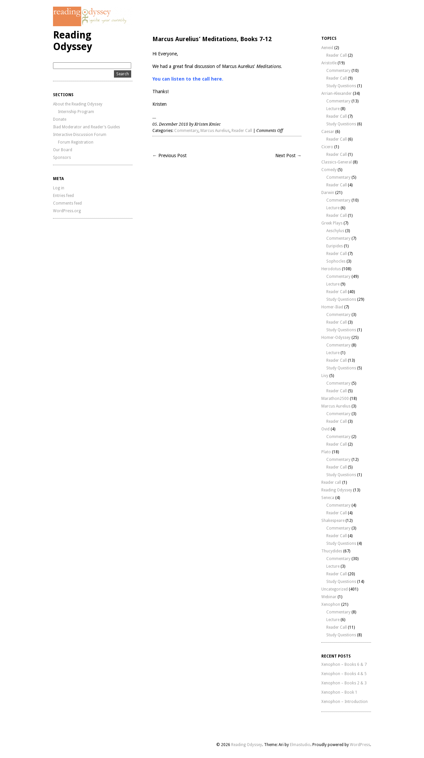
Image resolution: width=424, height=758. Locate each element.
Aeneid (327, 47)
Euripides (334, 246)
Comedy (329, 169)
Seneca (327, 497)
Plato (326, 452)
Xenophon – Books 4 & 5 (344, 673)
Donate (59, 119)
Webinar (329, 597)
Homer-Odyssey (335, 337)
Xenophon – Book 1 (339, 692)
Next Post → (288, 155)
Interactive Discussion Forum (79, 134)
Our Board (62, 150)
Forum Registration (75, 142)
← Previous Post (169, 155)
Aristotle (329, 63)
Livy (324, 375)
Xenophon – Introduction (344, 701)
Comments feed (67, 203)
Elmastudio (300, 744)
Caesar (327, 131)
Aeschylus (335, 230)
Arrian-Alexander (336, 93)
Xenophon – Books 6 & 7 (344, 664)
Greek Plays (332, 223)
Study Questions (341, 86)
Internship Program (76, 111)
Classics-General (336, 162)
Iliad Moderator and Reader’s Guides (86, 127)
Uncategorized (334, 589)
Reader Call (242, 130)
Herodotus (331, 269)
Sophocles (335, 261)
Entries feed (63, 195)
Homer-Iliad (332, 307)
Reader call (331, 482)
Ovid (325, 429)
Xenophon (330, 604)
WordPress (360, 744)
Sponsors (62, 157)
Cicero (327, 147)
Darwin (327, 192)
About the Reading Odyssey (77, 104)
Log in (58, 188)
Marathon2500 (335, 398)
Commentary (186, 130)
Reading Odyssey (72, 40)
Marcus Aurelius (215, 130)
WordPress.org (67, 211)
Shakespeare (332, 520)
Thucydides (331, 551)
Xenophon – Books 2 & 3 (344, 683)
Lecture (333, 108)
